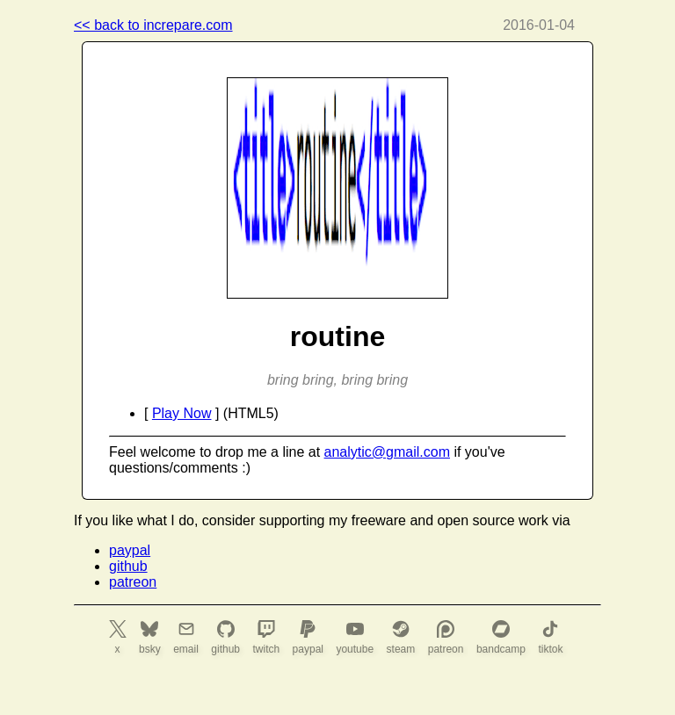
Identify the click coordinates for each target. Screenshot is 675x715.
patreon (132, 581)
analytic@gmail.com (387, 451)
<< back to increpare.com (153, 25)
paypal (129, 550)
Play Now (182, 413)
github (128, 566)
